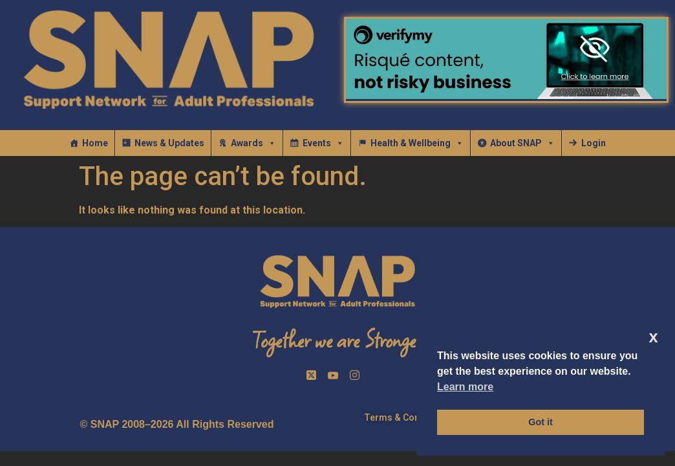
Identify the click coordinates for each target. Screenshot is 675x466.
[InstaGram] (356, 375)
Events (323, 143)
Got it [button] (540, 422)
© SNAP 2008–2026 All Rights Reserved (177, 424)
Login (593, 143)
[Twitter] (313, 375)
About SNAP (522, 143)
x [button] (653, 337)
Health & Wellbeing (417, 143)
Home (95, 143)
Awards (253, 143)
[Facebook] (335, 375)
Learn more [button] (465, 386)
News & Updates (169, 143)
